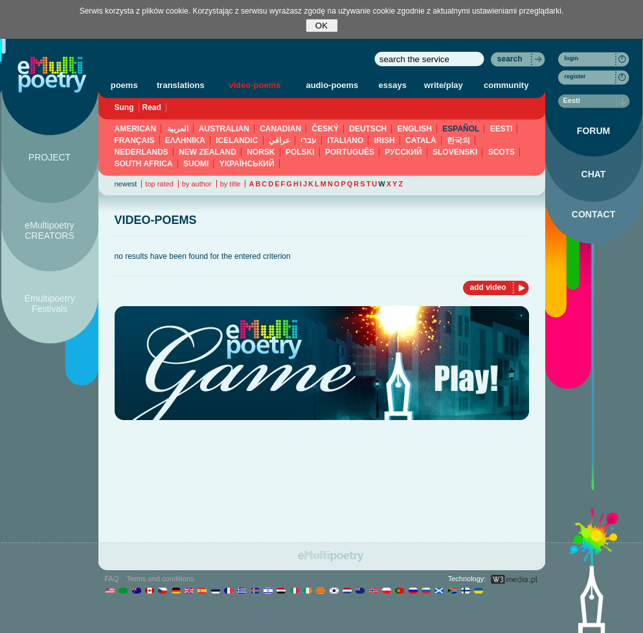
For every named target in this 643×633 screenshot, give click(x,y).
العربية (177, 128)
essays (393, 85)
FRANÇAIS (135, 140)
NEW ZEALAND (207, 152)
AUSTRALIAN (224, 128)
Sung (124, 107)
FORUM (593, 131)
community (506, 85)
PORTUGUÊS (349, 152)
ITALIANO (346, 140)
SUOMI (196, 163)
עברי (308, 140)
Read (151, 107)
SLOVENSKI (455, 152)
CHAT (593, 174)
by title (230, 184)
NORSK (261, 152)
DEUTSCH (368, 128)
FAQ (112, 579)
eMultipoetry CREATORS (49, 230)
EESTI (501, 128)
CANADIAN (280, 128)
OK (321, 25)
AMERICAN (136, 128)
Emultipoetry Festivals (50, 303)
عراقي (279, 140)
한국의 (458, 140)
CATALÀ (420, 140)
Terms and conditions (160, 579)
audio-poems (332, 85)
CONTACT (593, 214)
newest (126, 184)
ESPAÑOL (460, 128)
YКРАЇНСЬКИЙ (247, 163)
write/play (443, 85)
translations (181, 85)
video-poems (254, 85)
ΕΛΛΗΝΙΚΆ (185, 140)
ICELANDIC (237, 140)
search (510, 58)
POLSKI (300, 152)
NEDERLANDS (141, 152)
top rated (159, 184)
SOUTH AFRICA (144, 163)
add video (487, 287)
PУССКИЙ (403, 152)
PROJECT (49, 157)
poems (124, 85)
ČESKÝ (325, 128)
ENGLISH (415, 128)
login (572, 58)
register (575, 76)
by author (197, 184)
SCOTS (501, 152)
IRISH (384, 140)
